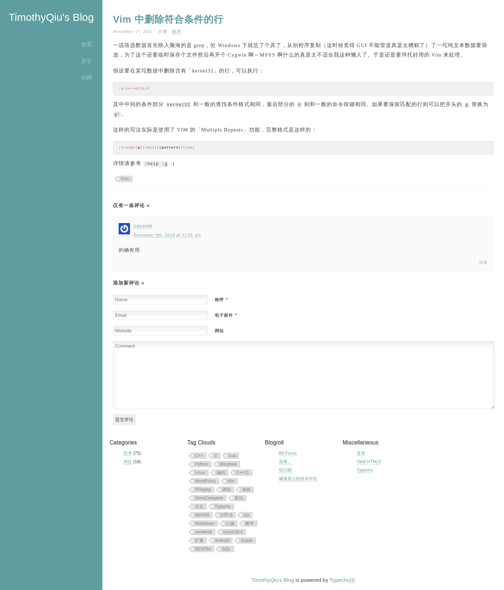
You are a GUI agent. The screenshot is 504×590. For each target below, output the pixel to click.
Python (201, 464)
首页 (86, 44)
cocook (143, 226)
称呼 (221, 299)
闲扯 (128, 461)
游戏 (246, 489)
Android (222, 540)
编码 (221, 472)
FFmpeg (203, 489)
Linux (200, 472)
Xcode (247, 540)
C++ (199, 455)
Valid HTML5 (369, 461)
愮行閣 (285, 470)
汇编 (230, 523)
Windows (228, 464)
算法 (239, 498)
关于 (86, 61)
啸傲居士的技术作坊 (298, 478)
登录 (361, 453)
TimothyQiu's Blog (51, 17)
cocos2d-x (233, 532)
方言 (199, 506)
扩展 (199, 540)
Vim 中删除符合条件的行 (168, 19)
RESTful (203, 549)
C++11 (242, 472)
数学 (249, 523)
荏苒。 (285, 461)
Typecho (223, 506)
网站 (219, 330)
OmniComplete (209, 498)
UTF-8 (226, 515)
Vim (125, 178)
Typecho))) (342, 580)
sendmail (203, 532)
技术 (176, 31)
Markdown (204, 523)
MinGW (202, 515)
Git (246, 515)
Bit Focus (288, 453)
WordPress (205, 481)
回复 (483, 262)
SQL (226, 549)
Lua (232, 455)
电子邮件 (226, 315)
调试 (226, 489)
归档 (86, 78)
